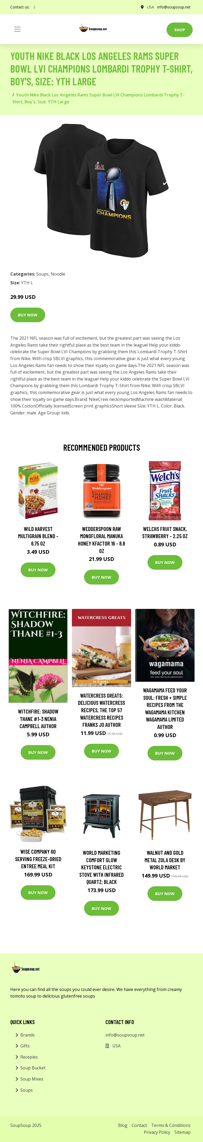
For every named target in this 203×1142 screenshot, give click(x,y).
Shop (179, 29)
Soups (42, 274)
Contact (139, 1125)
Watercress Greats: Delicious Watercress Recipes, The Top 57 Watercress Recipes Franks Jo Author (101, 710)
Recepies (29, 1057)
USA (150, 7)
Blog (122, 1125)
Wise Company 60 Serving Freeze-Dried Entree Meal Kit (38, 858)
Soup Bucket (32, 1068)
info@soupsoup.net (174, 7)
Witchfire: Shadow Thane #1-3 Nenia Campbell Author (38, 718)
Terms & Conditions (171, 1125)
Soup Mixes (31, 1079)
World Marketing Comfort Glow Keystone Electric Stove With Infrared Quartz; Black (101, 867)
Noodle (58, 274)
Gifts (25, 1046)
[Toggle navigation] (17, 29)
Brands (27, 1035)
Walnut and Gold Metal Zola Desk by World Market (165, 859)
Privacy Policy (157, 1132)
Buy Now (28, 314)
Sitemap (182, 1132)
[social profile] (34, 7)
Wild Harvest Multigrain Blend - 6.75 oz (38, 536)
